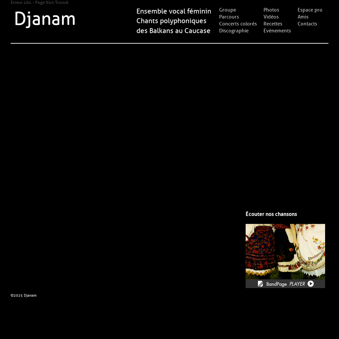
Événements (277, 31)
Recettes (273, 24)
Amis (303, 17)
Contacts (307, 24)
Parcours (229, 17)
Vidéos (271, 17)
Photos (271, 10)
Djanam (45, 19)
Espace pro (310, 10)
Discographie (234, 31)
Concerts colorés (238, 24)
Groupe (227, 10)
